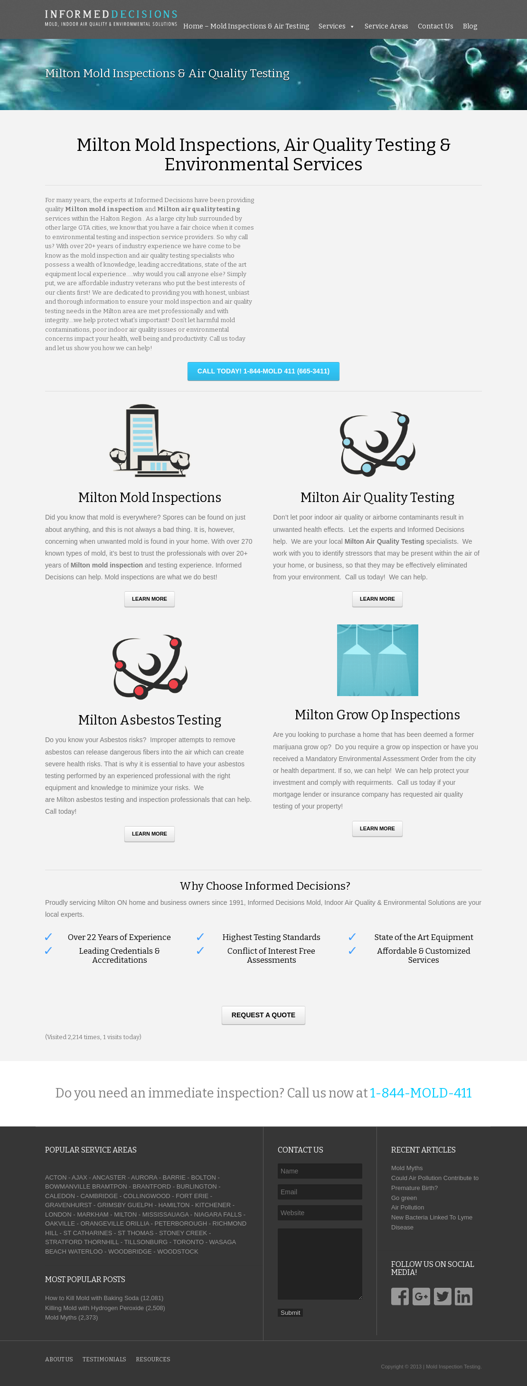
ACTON (55, 1177)
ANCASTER (109, 1177)
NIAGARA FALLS (218, 1214)
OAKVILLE (60, 1223)
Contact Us (435, 26)
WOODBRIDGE (130, 1251)
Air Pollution (407, 1207)
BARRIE (174, 1177)
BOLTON (203, 1177)
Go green (404, 1197)
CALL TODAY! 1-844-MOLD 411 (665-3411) (263, 371)
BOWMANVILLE (67, 1186)
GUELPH (139, 1205)
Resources (153, 1359)
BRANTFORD (151, 1186)
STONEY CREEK (183, 1233)
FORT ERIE (192, 1196)
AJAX (79, 1177)
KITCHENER (213, 1205)
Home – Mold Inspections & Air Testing (246, 26)
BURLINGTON (197, 1186)
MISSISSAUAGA (165, 1214)
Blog (470, 26)
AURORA (144, 1177)
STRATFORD (63, 1242)
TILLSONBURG (146, 1242)
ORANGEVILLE (102, 1223)
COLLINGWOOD (146, 1196)
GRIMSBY (111, 1205)
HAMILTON (173, 1205)
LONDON (58, 1214)
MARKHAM (92, 1214)
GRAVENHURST (68, 1205)
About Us (59, 1359)
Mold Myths (407, 1168)
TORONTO (188, 1242)
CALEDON (60, 1196)
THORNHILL (101, 1242)
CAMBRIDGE (99, 1196)
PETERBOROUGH (181, 1223)
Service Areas (386, 26)
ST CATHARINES (88, 1233)
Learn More (149, 599)
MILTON (125, 1214)
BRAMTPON (109, 1186)
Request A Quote (263, 1015)
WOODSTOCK (177, 1251)
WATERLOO (85, 1251)
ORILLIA (137, 1223)
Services (332, 26)
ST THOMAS (135, 1233)
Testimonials (104, 1359)
